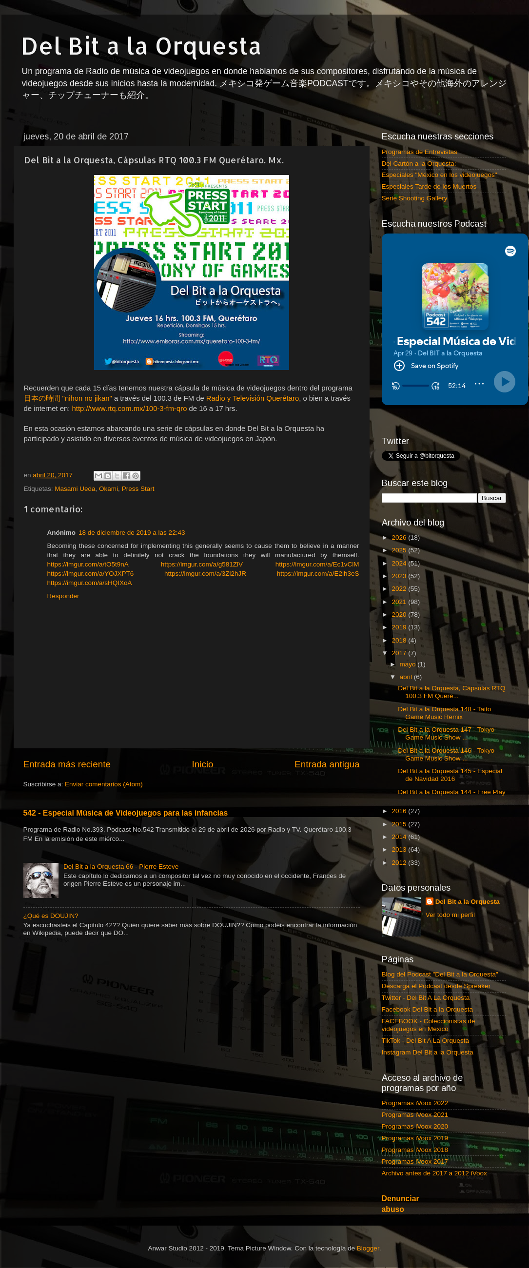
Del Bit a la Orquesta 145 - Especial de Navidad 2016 (450, 774)
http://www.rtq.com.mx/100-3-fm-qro (129, 408)
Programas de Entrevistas (419, 152)
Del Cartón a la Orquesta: (419, 163)
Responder (63, 596)
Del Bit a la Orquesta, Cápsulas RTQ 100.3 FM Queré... (451, 692)
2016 (400, 811)
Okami (108, 488)
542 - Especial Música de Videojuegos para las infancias (125, 813)
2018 (400, 640)
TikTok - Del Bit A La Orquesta (426, 1040)
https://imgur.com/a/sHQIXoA (89, 582)
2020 (400, 614)
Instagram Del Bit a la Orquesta (427, 1052)
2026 (400, 537)
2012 (400, 862)
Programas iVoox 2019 (415, 1138)
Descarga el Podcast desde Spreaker (436, 986)
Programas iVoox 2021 (415, 1114)
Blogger (368, 1248)
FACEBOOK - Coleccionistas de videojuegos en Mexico (428, 1025)
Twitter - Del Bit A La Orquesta (426, 997)
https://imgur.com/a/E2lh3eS (318, 573)
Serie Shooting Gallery (415, 198)
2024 (400, 563)
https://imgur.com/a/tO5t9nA (88, 564)
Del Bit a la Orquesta (141, 45)
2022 (400, 588)
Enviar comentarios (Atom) (104, 784)
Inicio (203, 764)
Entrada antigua (326, 764)
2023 (400, 576)
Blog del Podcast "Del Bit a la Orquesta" (440, 974)
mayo (409, 664)
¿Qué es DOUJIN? (50, 915)
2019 (400, 627)
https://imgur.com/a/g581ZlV (202, 564)
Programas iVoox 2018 (415, 1149)
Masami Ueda (75, 488)
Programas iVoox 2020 (415, 1126)
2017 (400, 653)
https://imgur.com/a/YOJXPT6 (90, 573)
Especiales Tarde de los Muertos (429, 186)
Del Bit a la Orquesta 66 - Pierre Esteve (120, 866)
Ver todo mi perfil (450, 914)
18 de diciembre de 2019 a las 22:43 (131, 532)
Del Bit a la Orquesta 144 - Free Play (452, 792)
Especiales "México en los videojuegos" (439, 174)
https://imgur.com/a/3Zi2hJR (205, 573)
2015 (400, 824)
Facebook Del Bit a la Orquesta (427, 1009)
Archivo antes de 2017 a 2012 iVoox (434, 1173)
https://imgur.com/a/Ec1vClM (317, 564)
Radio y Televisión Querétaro (252, 398)
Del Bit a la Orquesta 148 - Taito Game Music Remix (444, 713)
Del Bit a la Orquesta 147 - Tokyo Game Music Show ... (446, 733)
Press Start (138, 488)
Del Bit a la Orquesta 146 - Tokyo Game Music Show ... (446, 754)
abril (407, 677)
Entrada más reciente (67, 764)
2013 (400, 849)
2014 (400, 836)
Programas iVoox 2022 (415, 1103)
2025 (400, 550)
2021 (400, 601)
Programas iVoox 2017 (415, 1161)
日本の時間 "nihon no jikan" (68, 398)
